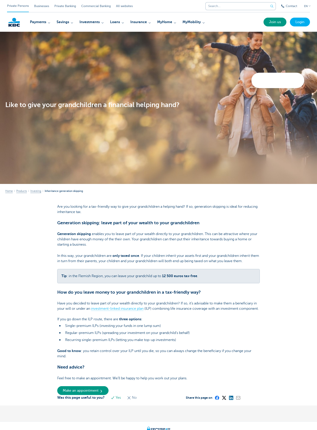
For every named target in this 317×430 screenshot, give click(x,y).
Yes (116, 398)
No (132, 398)
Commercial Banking (96, 6)
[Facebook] (216, 397)
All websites (124, 6)
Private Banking (65, 6)
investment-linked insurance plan (117, 309)
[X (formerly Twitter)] (224, 397)
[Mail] (238, 397)
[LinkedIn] (231, 397)
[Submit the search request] (272, 6)
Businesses (41, 6)
